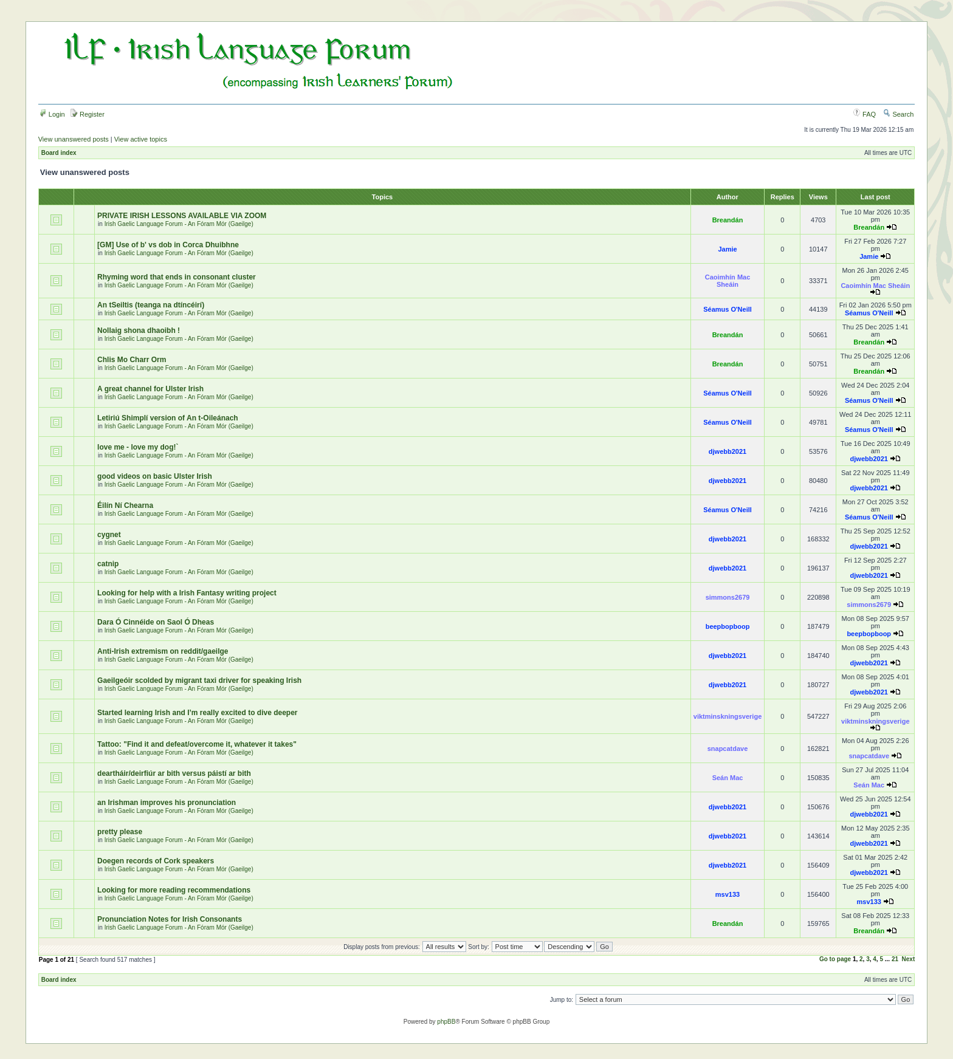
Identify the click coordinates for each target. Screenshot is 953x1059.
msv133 (727, 894)
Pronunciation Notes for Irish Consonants (169, 919)
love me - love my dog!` (137, 447)
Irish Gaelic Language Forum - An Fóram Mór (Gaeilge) (179, 224)
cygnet (109, 534)
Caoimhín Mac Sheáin (728, 280)
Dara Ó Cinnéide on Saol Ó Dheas (155, 622)
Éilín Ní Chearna (125, 505)
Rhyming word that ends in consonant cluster (176, 277)
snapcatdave (727, 748)
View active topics (140, 139)
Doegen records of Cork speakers (155, 861)
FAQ (864, 114)
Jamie (727, 249)
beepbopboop (728, 626)
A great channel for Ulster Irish (150, 389)
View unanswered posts (73, 139)
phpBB (446, 1021)
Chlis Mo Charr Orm (131, 359)
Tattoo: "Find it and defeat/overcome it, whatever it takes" (197, 744)
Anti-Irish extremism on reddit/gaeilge (162, 651)
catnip (108, 564)
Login (52, 114)
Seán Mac (727, 777)
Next (908, 959)
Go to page (835, 959)
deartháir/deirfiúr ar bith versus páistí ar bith (174, 773)
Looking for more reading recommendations (173, 890)
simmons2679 (728, 597)
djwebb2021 (727, 451)
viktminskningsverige (727, 716)
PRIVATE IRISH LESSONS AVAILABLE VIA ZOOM (181, 215)
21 (895, 959)
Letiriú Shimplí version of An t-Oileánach (167, 418)
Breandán (727, 220)
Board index (59, 152)
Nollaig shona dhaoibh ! (138, 330)
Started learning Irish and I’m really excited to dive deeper (197, 712)
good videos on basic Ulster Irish (154, 476)
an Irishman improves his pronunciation (166, 802)
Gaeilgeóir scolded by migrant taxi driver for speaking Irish (199, 680)
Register (88, 114)
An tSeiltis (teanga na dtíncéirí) (150, 305)
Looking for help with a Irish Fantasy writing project (187, 593)
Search (898, 114)
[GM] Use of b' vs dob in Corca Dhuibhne (168, 245)
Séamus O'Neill (727, 309)
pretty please (119, 832)
